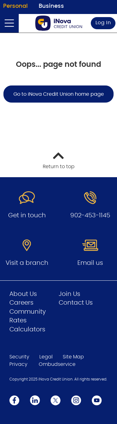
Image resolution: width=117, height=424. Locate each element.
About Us (23, 294)
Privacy (18, 364)
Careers (21, 303)
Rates (18, 320)
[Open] (9, 23)
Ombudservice (57, 364)
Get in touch (27, 215)
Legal (46, 356)
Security (19, 356)
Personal (15, 6)
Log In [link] (103, 22)
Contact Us (76, 303)
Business (51, 6)
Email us (90, 263)
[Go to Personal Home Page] (58, 23)
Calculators (27, 329)
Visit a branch (27, 263)
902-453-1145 (90, 215)
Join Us (69, 294)
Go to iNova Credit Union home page (58, 94)
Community (27, 312)
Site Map (73, 356)
